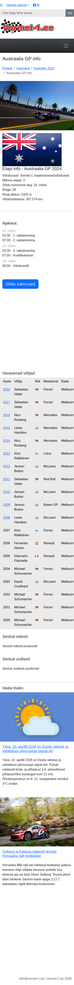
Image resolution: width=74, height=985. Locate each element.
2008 (6, 517)
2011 (6, 479)
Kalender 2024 (44, 68)
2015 (6, 428)
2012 (6, 466)
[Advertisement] (37, 334)
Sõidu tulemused (20, 284)
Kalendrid (23, 68)
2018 (6, 389)
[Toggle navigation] (66, 46)
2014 (6, 440)
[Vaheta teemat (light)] (14, 5)
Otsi (69, 13)
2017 (6, 402)
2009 (6, 504)
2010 (6, 492)
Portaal (7, 68)
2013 (6, 453)
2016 (6, 415)
